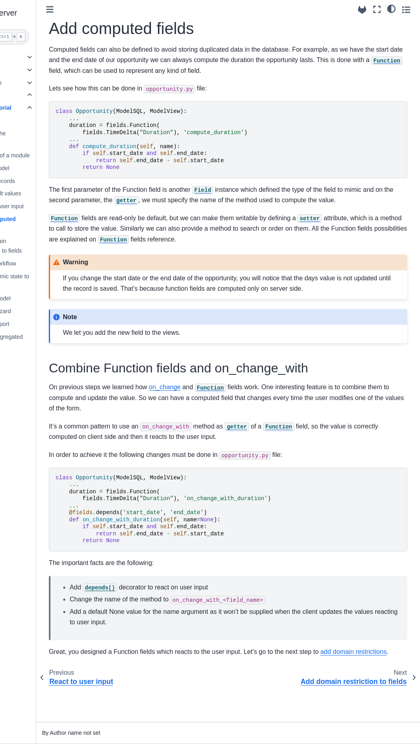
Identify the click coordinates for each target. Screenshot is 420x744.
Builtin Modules (30, 82)
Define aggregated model (46, 342)
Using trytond (27, 57)
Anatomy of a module (50, 155)
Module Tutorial (38, 108)
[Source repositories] (362, 9)
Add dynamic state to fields (50, 281)
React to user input (47, 206)
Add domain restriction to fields (46, 246)
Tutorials (22, 95)
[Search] (41, 36)
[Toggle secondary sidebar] (406, 9)
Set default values (46, 193)
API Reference (29, 69)
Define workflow (43, 263)
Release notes (28, 359)
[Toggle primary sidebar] (97, 9)
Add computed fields (43, 224)
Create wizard (41, 311)
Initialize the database (38, 138)
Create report (40, 324)
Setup (30, 120)
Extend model (40, 298)
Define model (40, 168)
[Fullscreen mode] (377, 9)
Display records (43, 181)
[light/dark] (391, 8)
